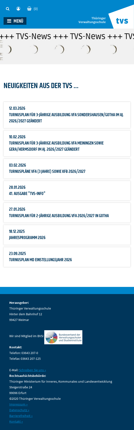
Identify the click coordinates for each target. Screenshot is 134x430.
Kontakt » (16, 421)
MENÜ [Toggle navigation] (15, 21)
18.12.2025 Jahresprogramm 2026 (27, 235)
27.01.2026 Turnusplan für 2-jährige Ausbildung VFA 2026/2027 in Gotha (59, 212)
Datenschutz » (19, 410)
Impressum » (18, 404)
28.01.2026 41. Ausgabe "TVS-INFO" (27, 191)
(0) (32, 8)
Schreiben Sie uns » (32, 370)
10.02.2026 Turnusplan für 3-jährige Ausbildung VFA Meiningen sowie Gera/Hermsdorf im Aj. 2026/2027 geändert (56, 143)
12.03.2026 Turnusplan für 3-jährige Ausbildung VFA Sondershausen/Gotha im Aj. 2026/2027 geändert (66, 114)
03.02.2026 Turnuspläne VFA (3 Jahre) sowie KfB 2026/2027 (47, 168)
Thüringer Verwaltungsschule (92, 20)
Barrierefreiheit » (21, 416)
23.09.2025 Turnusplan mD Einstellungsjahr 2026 (40, 257)
